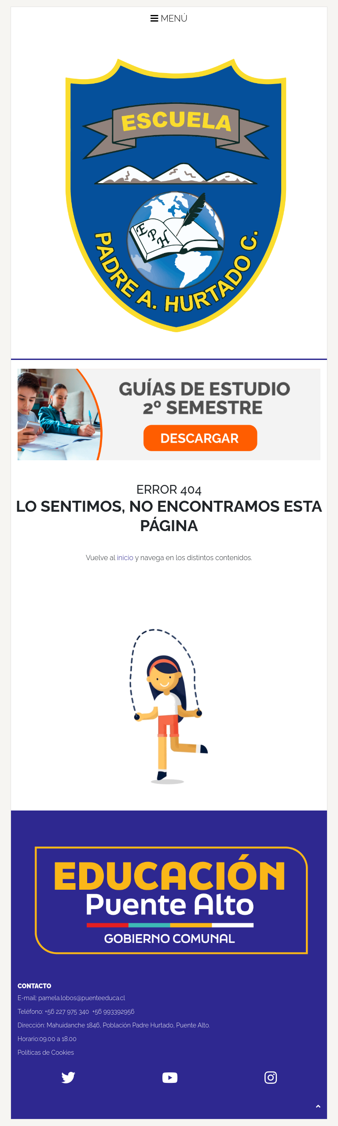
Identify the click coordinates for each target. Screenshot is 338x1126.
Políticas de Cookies (46, 1052)
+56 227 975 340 (67, 1011)
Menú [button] (169, 18)
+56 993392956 (113, 1011)
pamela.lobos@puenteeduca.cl (81, 997)
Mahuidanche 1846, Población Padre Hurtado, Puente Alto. (128, 1025)
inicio (125, 558)
